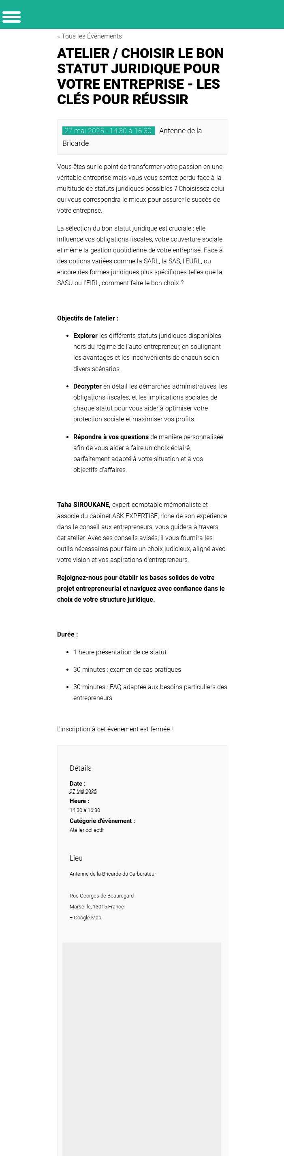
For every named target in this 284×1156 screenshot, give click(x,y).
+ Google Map (85, 918)
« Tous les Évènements (89, 36)
